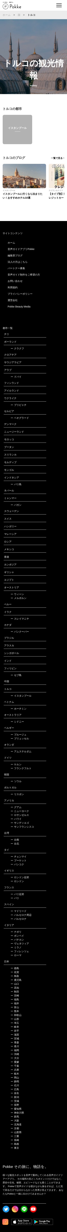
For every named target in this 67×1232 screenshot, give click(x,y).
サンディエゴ (20, 822)
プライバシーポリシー (20, 293)
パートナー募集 (16, 268)
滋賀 (15, 1034)
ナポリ (16, 931)
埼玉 (15, 1022)
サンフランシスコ (22, 826)
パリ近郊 (17, 894)
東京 (15, 1147)
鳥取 (15, 976)
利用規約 (13, 287)
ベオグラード (20, 417)
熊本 (15, 1011)
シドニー (17, 721)
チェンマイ (18, 856)
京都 (15, 1128)
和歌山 (16, 1015)
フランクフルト (21, 768)
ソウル (16, 781)
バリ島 (16, 484)
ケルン (16, 764)
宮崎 (15, 995)
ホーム (7, 14)
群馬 (15, 1116)
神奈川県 (17, 1112)
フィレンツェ (20, 951)
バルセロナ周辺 (21, 915)
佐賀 (15, 972)
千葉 (15, 1065)
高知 (15, 987)
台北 (15, 843)
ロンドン (17, 881)
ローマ (16, 955)
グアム (16, 807)
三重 (15, 1136)
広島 (15, 1089)
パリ (15, 898)
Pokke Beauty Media (19, 306)
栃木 (15, 1073)
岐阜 (15, 1026)
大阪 (15, 1120)
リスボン (17, 794)
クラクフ (17, 348)
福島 (15, 999)
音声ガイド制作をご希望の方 (24, 274)
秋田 (15, 991)
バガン (16, 504)
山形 (15, 1019)
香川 (15, 1046)
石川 (15, 1085)
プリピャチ (18, 405)
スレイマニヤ (20, 618)
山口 (15, 983)
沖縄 (15, 1054)
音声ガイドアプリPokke (21, 249)
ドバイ (16, 376)
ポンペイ (17, 935)
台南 (15, 839)
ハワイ (16, 818)
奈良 (15, 1093)
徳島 (15, 968)
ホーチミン (18, 708)
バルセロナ (18, 918)
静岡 (15, 1081)
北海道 (16, 1124)
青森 (15, 1042)
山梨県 (16, 1132)
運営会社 (13, 300)
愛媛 (15, 1062)
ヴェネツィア (20, 943)
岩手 (15, 1030)
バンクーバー (20, 631)
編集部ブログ (15, 255)
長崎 (15, 1140)
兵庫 (15, 1069)
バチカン (17, 939)
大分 (15, 1058)
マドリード (18, 911)
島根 (15, 1144)
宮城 (15, 1038)
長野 (15, 1104)
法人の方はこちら (18, 261)
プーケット (18, 860)
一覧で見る (57, 158)
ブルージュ (18, 734)
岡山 (15, 1077)
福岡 (15, 1050)
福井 (15, 1003)
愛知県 (16, 1108)
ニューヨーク (20, 811)
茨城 (15, 1101)
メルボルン (18, 598)
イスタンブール (21, 695)
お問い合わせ (15, 281)
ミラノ (16, 947)
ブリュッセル (20, 738)
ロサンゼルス (20, 815)
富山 (15, 1007)
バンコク (17, 864)
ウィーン (17, 594)
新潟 (15, 1097)
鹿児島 (16, 979)
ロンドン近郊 (20, 877)
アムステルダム (21, 751)
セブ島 (16, 675)
